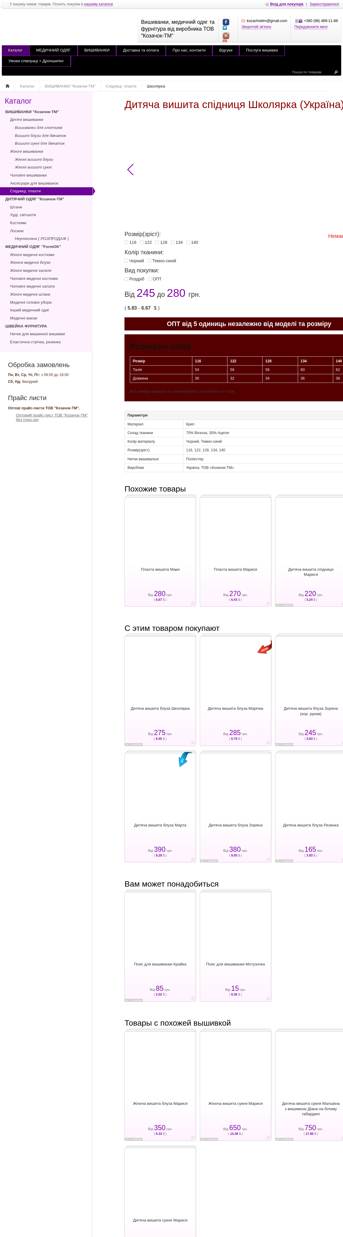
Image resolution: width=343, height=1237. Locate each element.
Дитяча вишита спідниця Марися (310, 572)
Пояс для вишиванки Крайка (160, 964)
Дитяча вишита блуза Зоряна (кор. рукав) (311, 711)
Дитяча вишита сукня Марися (160, 1220)
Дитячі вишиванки (26, 119)
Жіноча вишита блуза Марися (160, 1103)
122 (148, 242)
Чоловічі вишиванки (28, 175)
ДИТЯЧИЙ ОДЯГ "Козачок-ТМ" (34, 199)
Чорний (136, 260)
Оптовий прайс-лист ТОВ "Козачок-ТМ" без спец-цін (52, 417)
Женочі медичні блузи (30, 262)
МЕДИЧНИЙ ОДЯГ (53, 50)
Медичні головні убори (31, 302)
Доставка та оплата (141, 50)
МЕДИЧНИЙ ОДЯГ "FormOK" (33, 246)
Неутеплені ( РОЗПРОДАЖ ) (42, 238)
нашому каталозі (98, 4)
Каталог (15, 50)
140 (194, 242)
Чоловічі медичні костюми (34, 278)
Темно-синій (164, 260)
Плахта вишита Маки (160, 569)
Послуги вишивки (262, 50)
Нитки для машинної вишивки (37, 334)
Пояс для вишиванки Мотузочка (235, 964)
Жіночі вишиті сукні (33, 167)
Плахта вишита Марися (235, 569)
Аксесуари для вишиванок (34, 183)
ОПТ (157, 279)
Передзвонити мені (311, 27)
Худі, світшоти (23, 215)
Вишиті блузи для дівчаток (40, 135)
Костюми (18, 223)
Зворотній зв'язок (256, 27)
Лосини (17, 231)
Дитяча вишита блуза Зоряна (235, 825)
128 (163, 242)
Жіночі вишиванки (26, 151)
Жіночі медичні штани (30, 294)
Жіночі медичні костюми (32, 254)
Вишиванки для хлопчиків (38, 127)
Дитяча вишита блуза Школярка (160, 708)
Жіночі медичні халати (30, 270)
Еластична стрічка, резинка (35, 342)
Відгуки (225, 50)
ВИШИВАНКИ (97, 50)
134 (179, 242)
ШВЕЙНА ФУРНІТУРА (26, 326)
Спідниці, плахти (25, 191)
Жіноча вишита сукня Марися (235, 1103)
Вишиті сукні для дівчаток (40, 143)
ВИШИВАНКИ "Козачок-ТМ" (32, 112)
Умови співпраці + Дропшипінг (36, 61)
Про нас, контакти (189, 50)
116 (132, 242)
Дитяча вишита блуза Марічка (235, 708)
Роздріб (136, 279)
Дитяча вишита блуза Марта (160, 825)
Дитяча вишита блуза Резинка (311, 825)
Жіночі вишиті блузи (34, 159)
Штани (16, 207)
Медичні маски (23, 318)
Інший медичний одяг (29, 310)
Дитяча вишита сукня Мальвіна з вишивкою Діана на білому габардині (310, 1108)
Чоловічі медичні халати (32, 286)
